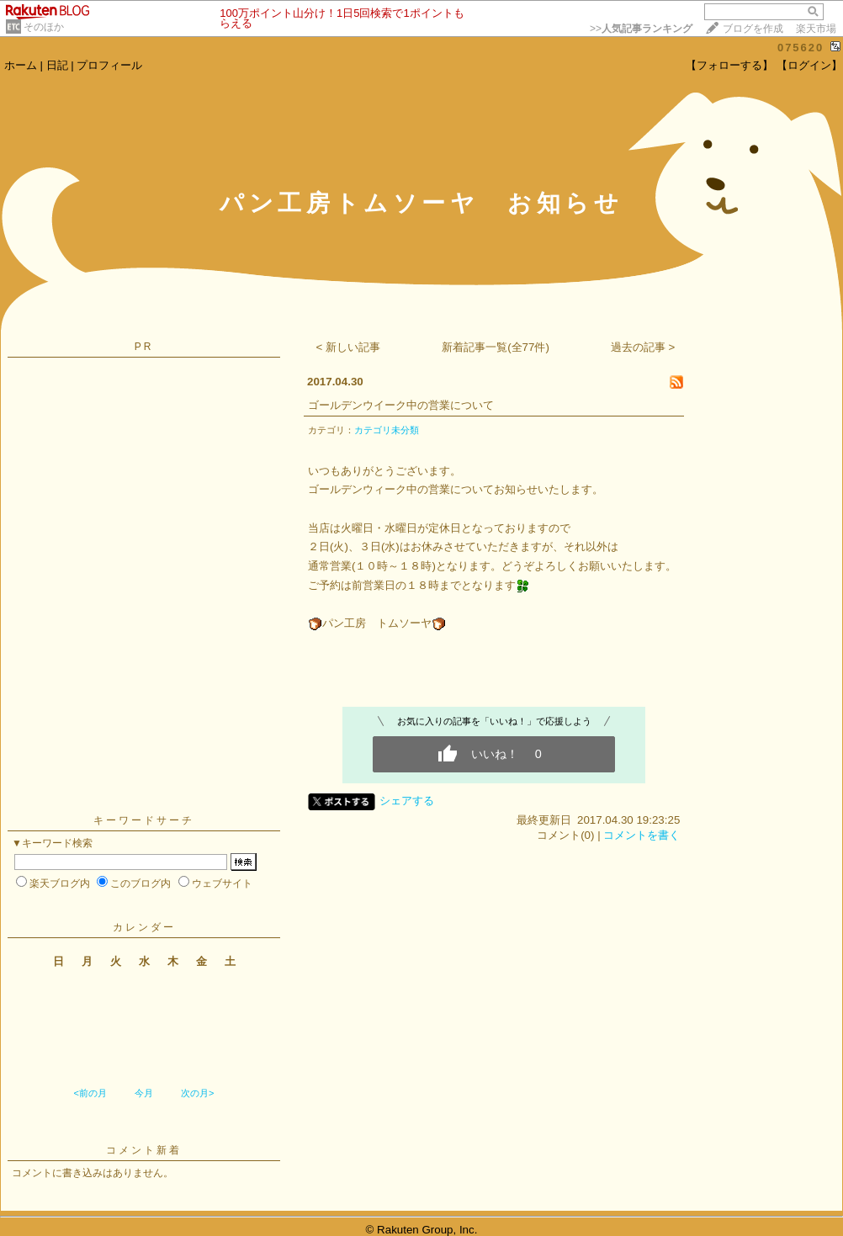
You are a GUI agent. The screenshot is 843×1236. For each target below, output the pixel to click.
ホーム (20, 65)
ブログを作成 (753, 28)
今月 (144, 1093)
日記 (57, 65)
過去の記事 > (643, 347)
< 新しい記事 (348, 347)
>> (641, 28)
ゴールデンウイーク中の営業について (401, 405)
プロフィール (109, 65)
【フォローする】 (729, 65)
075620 (800, 47)
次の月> (197, 1093)
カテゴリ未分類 (386, 430)
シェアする (406, 800)
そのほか (44, 27)
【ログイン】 (809, 65)
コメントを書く (641, 835)
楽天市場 (816, 28)
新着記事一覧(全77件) (495, 347)
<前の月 (89, 1093)
